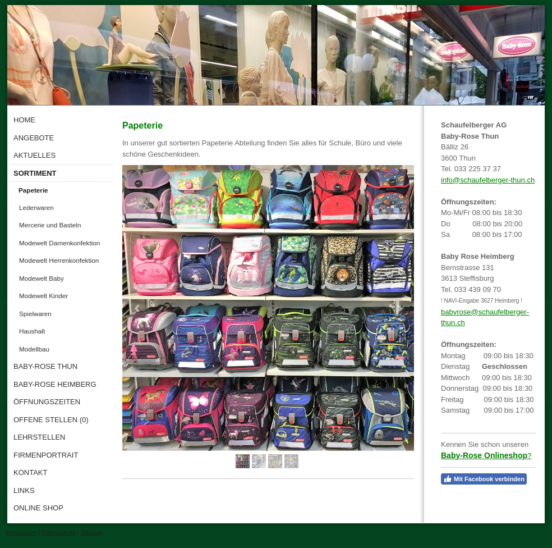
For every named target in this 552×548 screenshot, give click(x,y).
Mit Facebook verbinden (484, 478)
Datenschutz (58, 532)
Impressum (21, 532)
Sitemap (92, 532)
